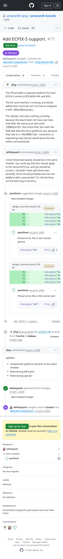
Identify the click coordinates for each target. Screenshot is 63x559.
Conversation (15, 75)
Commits (38, 75)
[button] (56, 62)
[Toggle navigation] (5, 5)
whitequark (9, 58)
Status (39, 539)
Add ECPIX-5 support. (26, 321)
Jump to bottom (27, 45)
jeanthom (15, 193)
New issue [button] (10, 45)
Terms (10, 539)
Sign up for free (17, 426)
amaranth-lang (17, 16)
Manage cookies (40, 542)
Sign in (47, 5)
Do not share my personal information (31, 545)
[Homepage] (31, 5)
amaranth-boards (43, 16)
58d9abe (56, 321)
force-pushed (26, 331)
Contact (26, 542)
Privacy (19, 539)
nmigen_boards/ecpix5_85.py (26, 208)
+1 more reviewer (31, 453)
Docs (17, 542)
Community (49, 539)
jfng (14, 84)
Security (29, 539)
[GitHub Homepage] (21, 550)
